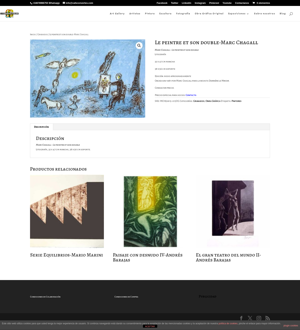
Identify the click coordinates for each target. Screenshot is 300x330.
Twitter (174, 3)
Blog (283, 13)
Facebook (162, 3)
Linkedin (186, 3)
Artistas (135, 13)
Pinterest (214, 3)
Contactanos (242, 3)
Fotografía (184, 13)
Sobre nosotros (265, 13)
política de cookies (228, 323)
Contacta (191, 95)
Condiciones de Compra (126, 297)
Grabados (42, 34)
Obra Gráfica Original (209, 13)
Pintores (236, 101)
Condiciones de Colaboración (45, 297)
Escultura (166, 13)
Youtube (227, 3)
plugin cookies (291, 325)
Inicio (33, 34)
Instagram (200, 3)
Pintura (150, 13)
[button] (139, 45)
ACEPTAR (150, 326)
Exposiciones (237, 13)
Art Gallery (117, 13)
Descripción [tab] (41, 127)
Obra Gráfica (212, 101)
